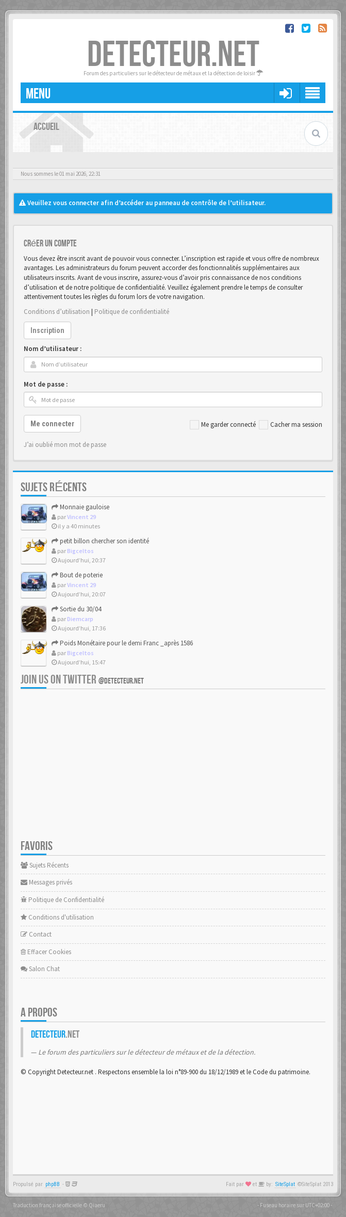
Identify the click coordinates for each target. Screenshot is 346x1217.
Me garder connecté (223, 424)
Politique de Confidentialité (62, 899)
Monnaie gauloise (80, 507)
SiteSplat (285, 1184)
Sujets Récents (45, 865)
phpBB (52, 1184)
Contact (36, 934)
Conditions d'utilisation (57, 917)
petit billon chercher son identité (100, 541)
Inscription (47, 330)
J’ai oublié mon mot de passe (65, 444)
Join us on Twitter (82, 679)
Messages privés (46, 882)
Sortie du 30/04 (76, 609)
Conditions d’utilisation (57, 311)
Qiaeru (97, 1205)
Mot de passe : (46, 384)
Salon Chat (40, 968)
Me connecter (52, 424)
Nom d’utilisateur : (52, 348)
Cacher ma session (290, 424)
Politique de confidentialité (131, 311)
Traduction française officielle (47, 1205)
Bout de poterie (77, 575)
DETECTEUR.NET (173, 55)
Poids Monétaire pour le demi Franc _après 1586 (122, 643)
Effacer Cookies (46, 951)
